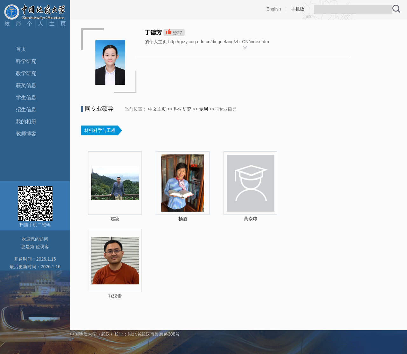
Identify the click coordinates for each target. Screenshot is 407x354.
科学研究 (26, 61)
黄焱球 (250, 218)
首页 (21, 49)
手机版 (297, 8)
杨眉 (182, 218)
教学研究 (26, 73)
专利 (203, 109)
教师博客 (26, 133)
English (273, 8)
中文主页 (157, 109)
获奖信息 (26, 85)
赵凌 (115, 218)
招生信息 (26, 109)
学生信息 (26, 97)
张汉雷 (115, 296)
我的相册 (26, 121)
